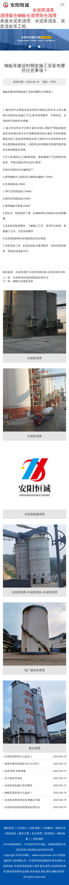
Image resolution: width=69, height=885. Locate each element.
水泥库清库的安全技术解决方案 (22, 800)
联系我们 (50, 833)
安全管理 (37, 833)
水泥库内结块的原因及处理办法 (30, 277)
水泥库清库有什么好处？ (18, 756)
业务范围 (35, 828)
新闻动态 (11, 833)
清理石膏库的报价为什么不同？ (22, 763)
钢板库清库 (58, 871)
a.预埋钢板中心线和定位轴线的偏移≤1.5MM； (29, 176)
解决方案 (24, 833)
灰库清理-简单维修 (15, 771)
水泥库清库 (21, 272)
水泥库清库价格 (38, 272)
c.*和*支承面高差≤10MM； (18, 191)
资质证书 (60, 828)
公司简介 (22, 828)
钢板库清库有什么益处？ (18, 792)
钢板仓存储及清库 (23, 281)
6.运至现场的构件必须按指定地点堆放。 (25, 238)
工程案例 (47, 828)
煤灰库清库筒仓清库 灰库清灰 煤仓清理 (29, 871)
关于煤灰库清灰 (13, 778)
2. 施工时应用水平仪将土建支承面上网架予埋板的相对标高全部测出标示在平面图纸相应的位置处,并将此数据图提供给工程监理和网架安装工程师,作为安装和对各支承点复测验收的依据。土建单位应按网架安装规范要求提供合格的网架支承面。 (34, 138)
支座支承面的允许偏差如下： (19, 169)
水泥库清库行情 (56, 272)
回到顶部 (37, 838)
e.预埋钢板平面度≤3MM (16, 205)
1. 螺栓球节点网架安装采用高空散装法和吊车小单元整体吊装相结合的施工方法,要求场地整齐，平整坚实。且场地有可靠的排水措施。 (34, 115)
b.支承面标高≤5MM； (15, 184)
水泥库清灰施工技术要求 (18, 785)
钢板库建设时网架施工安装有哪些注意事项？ (28, 91)
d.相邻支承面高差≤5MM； (18, 198)
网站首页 (9, 828)
